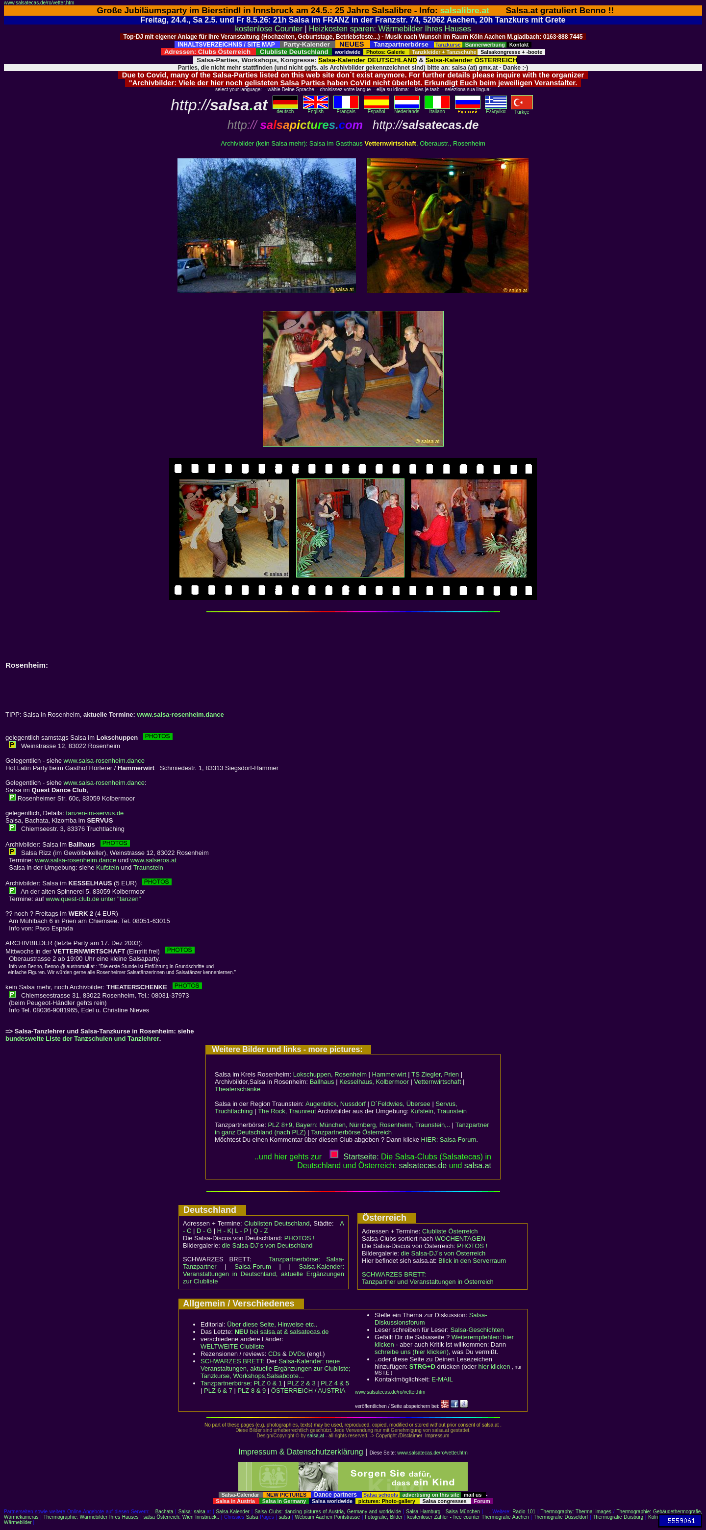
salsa (199, 1511)
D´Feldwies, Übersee (400, 1103)
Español (376, 109)
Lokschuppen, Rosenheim (330, 1074)
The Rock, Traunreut (287, 1111)
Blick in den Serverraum (472, 1260)
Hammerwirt (389, 1074)
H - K (224, 1230)
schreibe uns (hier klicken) (412, 1351)
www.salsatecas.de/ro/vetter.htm (39, 2)
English (315, 109)
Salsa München (463, 1511)
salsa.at (315, 1435)
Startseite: (354, 1157)
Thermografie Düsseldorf (560, 1517)
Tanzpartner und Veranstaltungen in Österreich (428, 1281)
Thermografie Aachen (505, 1517)
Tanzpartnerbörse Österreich (351, 1132)
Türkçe (522, 110)
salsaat (477, 1165)
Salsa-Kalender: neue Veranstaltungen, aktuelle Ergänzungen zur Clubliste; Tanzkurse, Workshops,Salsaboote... (276, 1368)
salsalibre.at (464, 10)
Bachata (164, 1511)
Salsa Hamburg (423, 1511)
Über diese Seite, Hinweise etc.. (272, 1324)
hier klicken (494, 1366)
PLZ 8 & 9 (251, 1390)
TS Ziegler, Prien (435, 1074)
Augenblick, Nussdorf (335, 1103)
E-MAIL (442, 1379)
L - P (241, 1230)
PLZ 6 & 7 (218, 1390)
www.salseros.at (153, 860)
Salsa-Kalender (232, 1511)
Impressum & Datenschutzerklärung (300, 1452)
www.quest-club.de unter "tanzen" (93, 899)
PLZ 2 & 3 (301, 1383)
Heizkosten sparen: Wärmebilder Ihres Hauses (390, 29)
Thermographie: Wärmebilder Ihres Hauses (90, 1517)
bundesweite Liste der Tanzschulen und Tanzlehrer (82, 1038)
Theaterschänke (237, 1089)
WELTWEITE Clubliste (232, 1346)
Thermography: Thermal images (576, 1511)
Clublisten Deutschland (277, 1223)
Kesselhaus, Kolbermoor (374, 1081)
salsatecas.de (423, 1165)
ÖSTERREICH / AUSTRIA (308, 1390)
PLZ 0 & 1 (267, 1383)
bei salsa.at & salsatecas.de (281, 1331)
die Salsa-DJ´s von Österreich (443, 1253)
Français (346, 109)
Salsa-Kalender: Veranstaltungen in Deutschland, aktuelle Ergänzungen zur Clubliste (263, 1274)
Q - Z (260, 1230)
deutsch (285, 109)
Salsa (184, 1511)
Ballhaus (322, 1081)
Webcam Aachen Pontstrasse (327, 1517)
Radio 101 (523, 1511)
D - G (204, 1230)
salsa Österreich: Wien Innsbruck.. (181, 1517)
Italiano (437, 109)
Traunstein (148, 867)
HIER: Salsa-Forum (449, 1139)
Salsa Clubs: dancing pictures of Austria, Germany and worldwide (327, 1511)
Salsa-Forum (252, 1266)
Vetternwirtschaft (437, 1081)
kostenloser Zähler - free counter (444, 1517)
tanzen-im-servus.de (95, 813)
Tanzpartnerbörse (225, 1383)
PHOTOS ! (299, 1238)
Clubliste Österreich (450, 1231)
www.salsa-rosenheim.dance (180, 714)
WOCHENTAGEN (460, 1238)
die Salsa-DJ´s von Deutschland (267, 1245)
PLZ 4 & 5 (335, 1383)
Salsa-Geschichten (477, 1329)
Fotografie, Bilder (384, 1517)
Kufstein (107, 867)
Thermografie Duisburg (618, 1517)
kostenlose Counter (269, 29)
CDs (274, 1353)
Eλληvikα (496, 109)
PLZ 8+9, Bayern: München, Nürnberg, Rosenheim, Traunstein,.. (359, 1125)
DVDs (296, 1353)
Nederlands (407, 109)
